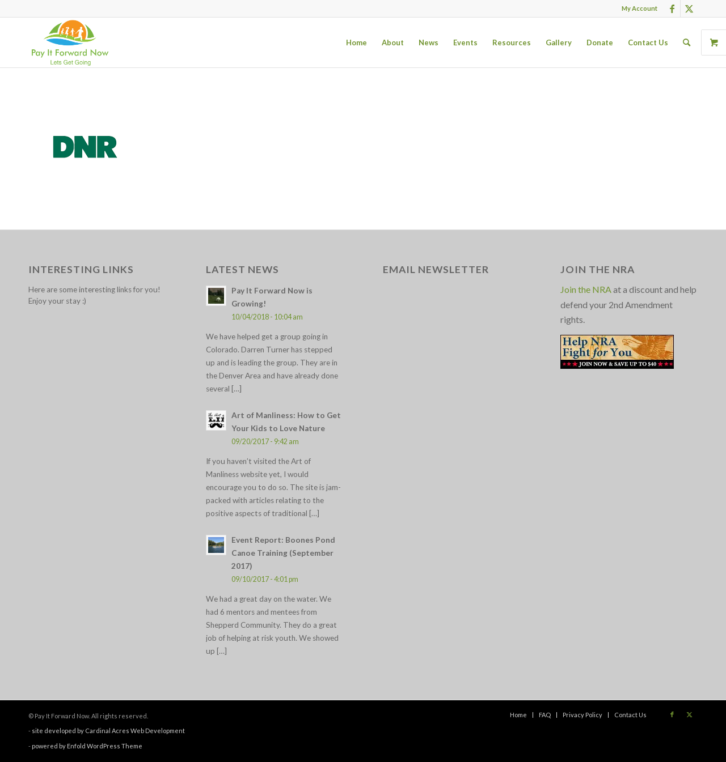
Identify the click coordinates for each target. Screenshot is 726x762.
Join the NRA (585, 289)
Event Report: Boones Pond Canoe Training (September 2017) (283, 553)
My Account (639, 8)
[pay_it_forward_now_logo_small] (69, 42)
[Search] (687, 42)
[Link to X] (689, 8)
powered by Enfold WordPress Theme (87, 746)
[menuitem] (636, 8)
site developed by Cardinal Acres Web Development (108, 730)
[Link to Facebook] (672, 8)
